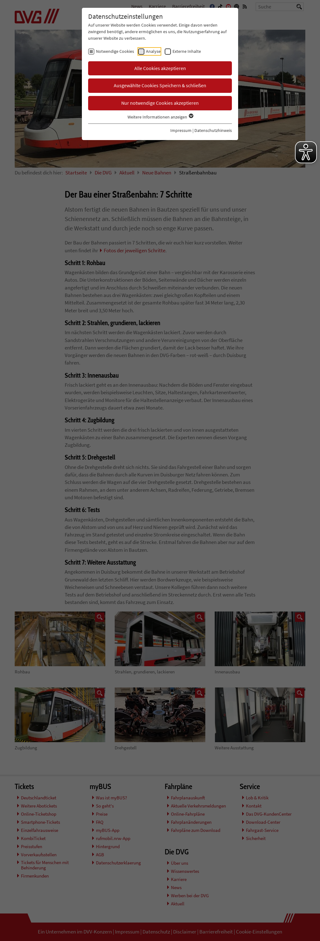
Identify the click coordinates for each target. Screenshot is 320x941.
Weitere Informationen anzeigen (160, 117)
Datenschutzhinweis (213, 130)
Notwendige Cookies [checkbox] (115, 51)
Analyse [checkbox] (153, 51)
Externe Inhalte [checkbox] (186, 51)
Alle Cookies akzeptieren (160, 68)
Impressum (181, 130)
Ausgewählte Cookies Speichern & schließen (160, 85)
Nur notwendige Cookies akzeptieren (160, 103)
